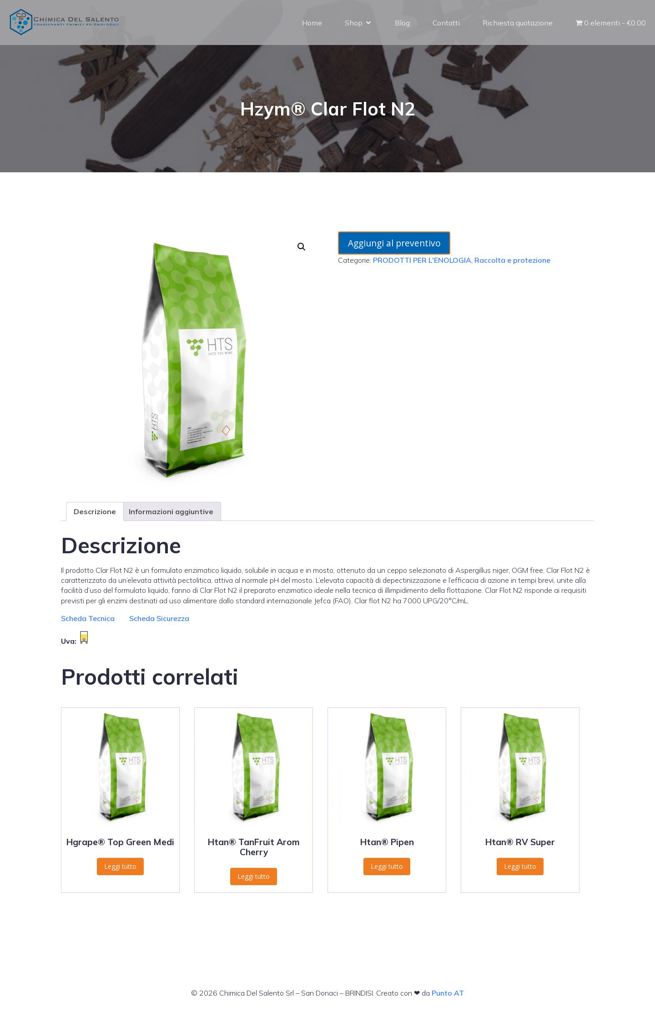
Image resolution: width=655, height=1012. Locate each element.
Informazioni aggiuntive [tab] (171, 511)
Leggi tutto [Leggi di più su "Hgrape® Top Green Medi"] (120, 866)
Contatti (446, 22)
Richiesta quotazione (518, 22)
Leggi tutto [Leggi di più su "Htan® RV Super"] (520, 866)
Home (312, 22)
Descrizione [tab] (95, 511)
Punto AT (448, 992)
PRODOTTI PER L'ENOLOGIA (422, 260)
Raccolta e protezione (512, 260)
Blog (402, 22)
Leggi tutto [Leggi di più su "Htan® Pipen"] (387, 866)
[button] (301, 247)
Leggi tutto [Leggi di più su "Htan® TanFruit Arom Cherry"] (253, 876)
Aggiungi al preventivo (394, 243)
